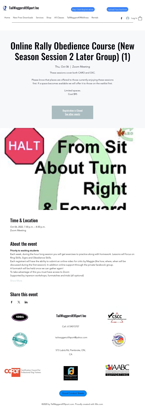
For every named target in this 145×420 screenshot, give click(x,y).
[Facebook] (121, 18)
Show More (16, 280)
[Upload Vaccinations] (117, 9)
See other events (72, 114)
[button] (140, 18)
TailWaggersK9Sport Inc (24, 7)
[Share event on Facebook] (11, 302)
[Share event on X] (18, 302)
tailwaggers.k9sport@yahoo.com (71, 337)
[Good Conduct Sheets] (73, 393)
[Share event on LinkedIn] (26, 302)
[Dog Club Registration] (83, 9)
